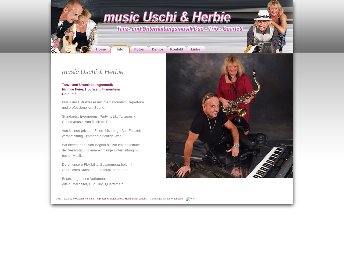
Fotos (139, 49)
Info (120, 49)
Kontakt (176, 49)
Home (101, 49)
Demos (158, 49)
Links (195, 49)
